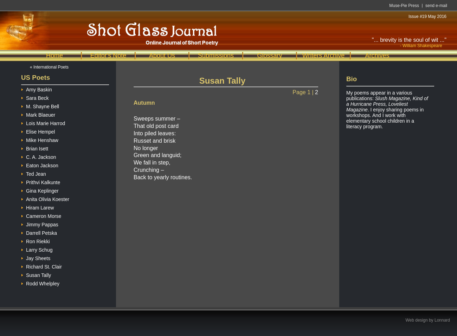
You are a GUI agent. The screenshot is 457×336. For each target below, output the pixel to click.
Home (54, 55)
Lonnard (442, 320)
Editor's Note (108, 55)
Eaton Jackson (39, 164)
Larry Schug (36, 249)
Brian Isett (34, 147)
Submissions (216, 55)
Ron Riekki (35, 240)
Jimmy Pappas (39, 223)
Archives (377, 55)
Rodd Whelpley (40, 282)
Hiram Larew (37, 207)
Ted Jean (33, 173)
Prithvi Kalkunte (40, 181)
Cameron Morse (41, 215)
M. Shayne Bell (40, 105)
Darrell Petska (39, 232)
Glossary (269, 55)
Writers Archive (323, 55)
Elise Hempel (38, 131)
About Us (162, 55)
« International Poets (49, 67)
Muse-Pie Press (404, 5)
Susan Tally (36, 274)
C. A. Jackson (38, 156)
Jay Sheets (35, 257)
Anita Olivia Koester (45, 198)
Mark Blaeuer (38, 114)
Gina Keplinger (40, 190)
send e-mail (436, 5)
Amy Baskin (36, 88)
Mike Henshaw (39, 139)
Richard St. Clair (41, 266)
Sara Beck (35, 97)
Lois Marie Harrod (43, 122)
